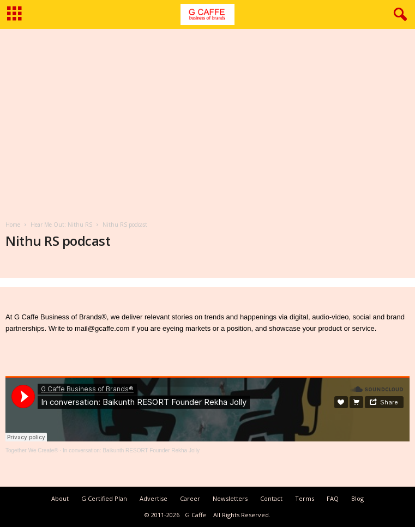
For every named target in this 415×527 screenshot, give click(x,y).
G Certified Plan (104, 498)
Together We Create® (31, 450)
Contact (271, 498)
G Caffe (195, 515)
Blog (357, 498)
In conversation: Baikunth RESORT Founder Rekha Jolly (131, 450)
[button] (398, 15)
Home (12, 224)
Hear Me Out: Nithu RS (61, 224)
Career (190, 498)
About (60, 498)
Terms (304, 498)
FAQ (333, 498)
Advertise (153, 498)
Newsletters (230, 498)
